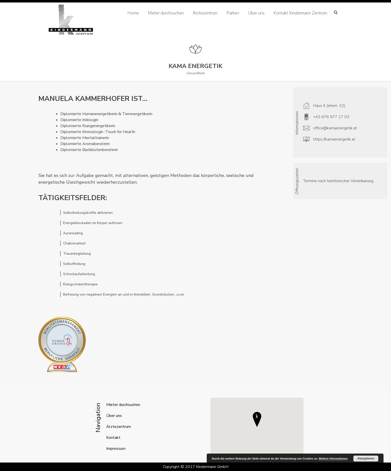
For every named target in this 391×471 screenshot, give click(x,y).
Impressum (115, 448)
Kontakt (113, 437)
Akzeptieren (365, 458)
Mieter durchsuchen (166, 13)
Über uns (256, 13)
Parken (232, 13)
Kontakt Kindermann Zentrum (300, 13)
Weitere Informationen (333, 458)
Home (133, 13)
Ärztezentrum (205, 13)
